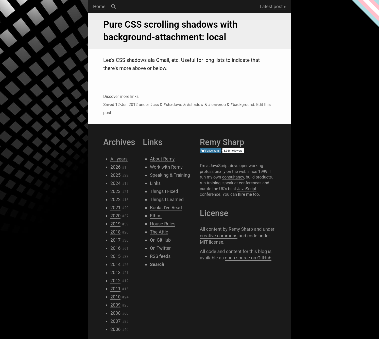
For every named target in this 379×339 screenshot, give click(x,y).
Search (113, 7)
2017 (115, 240)
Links (155, 183)
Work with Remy (166, 167)
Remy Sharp (241, 229)
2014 (115, 264)
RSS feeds (160, 256)
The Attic (159, 232)
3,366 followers (233, 150)
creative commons (218, 235)
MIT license (211, 242)
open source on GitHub (248, 257)
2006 (115, 329)
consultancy (233, 177)
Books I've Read (166, 207)
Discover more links (121, 96)
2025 (115, 175)
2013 (115, 272)
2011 (115, 288)
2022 (115, 199)
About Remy (162, 159)
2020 (115, 215)
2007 (115, 321)
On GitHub (160, 240)
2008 (115, 313)
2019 (115, 223)
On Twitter (160, 248)
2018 (115, 232)
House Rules (163, 223)
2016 (115, 248)
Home (99, 6)
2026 (115, 167)
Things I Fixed (164, 191)
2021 (115, 207)
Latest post (271, 6)
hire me (245, 194)
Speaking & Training (170, 175)
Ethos (156, 215)
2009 (115, 305)
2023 (115, 191)
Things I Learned (167, 199)
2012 (115, 280)
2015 (115, 256)
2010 (115, 296)
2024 (115, 183)
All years (119, 159)
